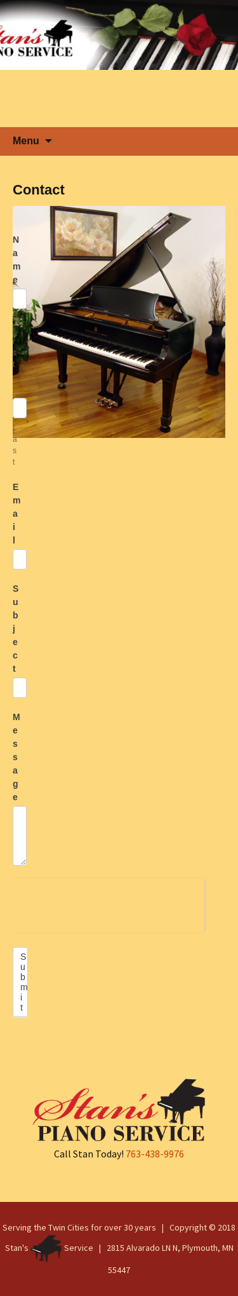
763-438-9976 (155, 1153)
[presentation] (108, 903)
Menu (26, 140)
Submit (24, 982)
